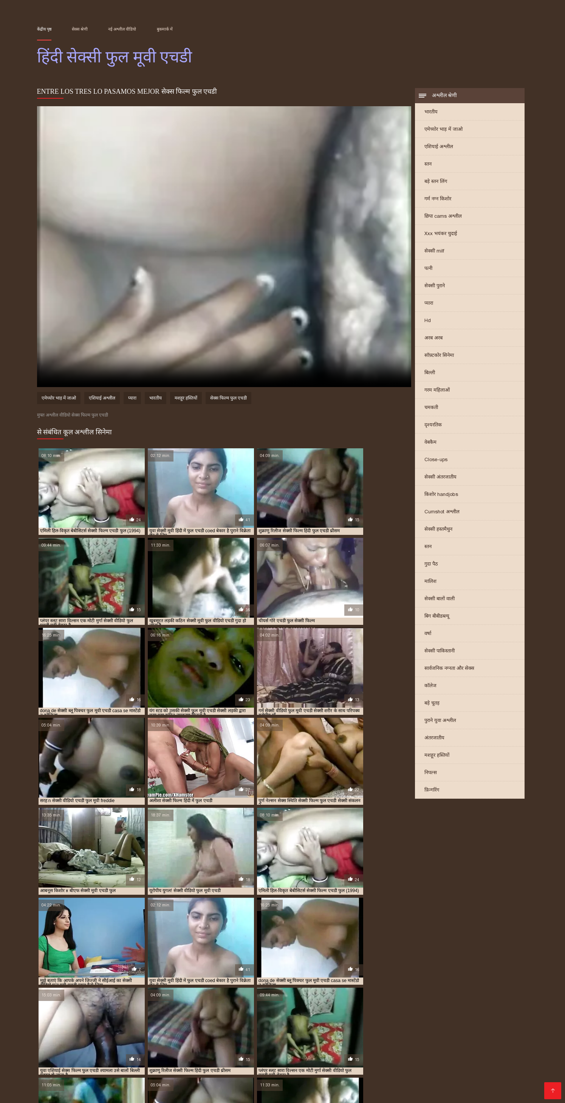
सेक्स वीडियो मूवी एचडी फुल (231, 1024)
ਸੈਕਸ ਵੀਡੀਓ (505, 1068)
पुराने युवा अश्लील (440, 721)
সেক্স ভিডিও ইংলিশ (358, 1086)
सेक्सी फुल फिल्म (423, 1056)
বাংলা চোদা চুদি (330, 1050)
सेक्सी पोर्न (254, 1086)
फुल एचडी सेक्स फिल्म (271, 1020)
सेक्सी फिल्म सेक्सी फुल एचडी (151, 1028)
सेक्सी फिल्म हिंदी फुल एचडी (201, 1028)
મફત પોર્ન (184, 1080)
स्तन (428, 164)
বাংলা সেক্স (213, 1080)
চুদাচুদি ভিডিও (464, 1062)
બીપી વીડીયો (229, 1074)
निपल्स (430, 773)
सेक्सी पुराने (434, 286)
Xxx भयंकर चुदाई (440, 234)
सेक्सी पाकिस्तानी (439, 651)
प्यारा (428, 304)
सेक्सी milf (434, 251)
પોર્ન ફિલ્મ (459, 1056)
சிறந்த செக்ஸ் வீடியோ (276, 1050)
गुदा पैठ (431, 564)
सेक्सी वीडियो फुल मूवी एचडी (380, 1032)
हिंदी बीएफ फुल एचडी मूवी (175, 1036)
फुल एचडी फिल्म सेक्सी (95, 1020)
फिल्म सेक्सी (256, 1062)
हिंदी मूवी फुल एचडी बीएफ (267, 1036)
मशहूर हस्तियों (436, 756)
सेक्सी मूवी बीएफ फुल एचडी (126, 1032)
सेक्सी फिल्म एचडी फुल (276, 1024)
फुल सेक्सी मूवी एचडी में (441, 1020)
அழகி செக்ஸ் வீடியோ (300, 1086)
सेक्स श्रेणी (80, 29)
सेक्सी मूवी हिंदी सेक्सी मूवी (138, 1080)
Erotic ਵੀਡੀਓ (418, 1050)
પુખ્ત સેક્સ (243, 1080)
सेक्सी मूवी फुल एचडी (471, 1028)
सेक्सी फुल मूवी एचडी (336, 1028)
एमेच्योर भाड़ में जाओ (443, 130)
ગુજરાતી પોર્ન (496, 1074)
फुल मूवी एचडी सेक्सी (349, 1020)
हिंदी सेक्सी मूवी (86, 1080)
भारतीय (431, 112)
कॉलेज (430, 686)
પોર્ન (254, 1074)
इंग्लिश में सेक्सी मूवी (414, 1068)
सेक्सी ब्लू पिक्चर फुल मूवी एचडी (425, 1028)
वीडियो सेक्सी (446, 1080)
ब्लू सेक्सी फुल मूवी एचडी (145, 1024)
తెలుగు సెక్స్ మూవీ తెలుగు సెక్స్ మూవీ (164, 1056)
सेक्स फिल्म (50, 1074)
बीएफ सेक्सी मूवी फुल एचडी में (98, 1024)
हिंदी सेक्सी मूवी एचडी (121, 1062)
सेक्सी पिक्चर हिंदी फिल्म (211, 1086)
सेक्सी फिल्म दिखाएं (296, 1062)
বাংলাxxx (227, 1062)
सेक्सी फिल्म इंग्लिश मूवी (215, 1050)
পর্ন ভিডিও (126, 1086)
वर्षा (427, 634)
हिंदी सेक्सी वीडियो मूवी (362, 1068)
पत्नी (428, 269)
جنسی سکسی (92, 1086)
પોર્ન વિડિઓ (399, 1086)
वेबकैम (430, 443)
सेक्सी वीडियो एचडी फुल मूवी (224, 1032)
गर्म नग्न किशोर (437, 199)
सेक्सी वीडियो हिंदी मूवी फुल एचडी (77, 1036)
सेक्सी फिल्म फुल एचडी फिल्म (322, 1024)
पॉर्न (310, 1080)
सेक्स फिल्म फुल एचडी (228, 399)
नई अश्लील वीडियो (122, 29)
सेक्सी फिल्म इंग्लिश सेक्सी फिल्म (122, 1068)
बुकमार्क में (165, 29)
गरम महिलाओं (437, 390)
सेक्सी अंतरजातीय (440, 477)
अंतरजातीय (434, 738)
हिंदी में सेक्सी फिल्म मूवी (81, 1092)
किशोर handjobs (441, 495)
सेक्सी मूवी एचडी (131, 1092)
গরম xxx (417, 1080)
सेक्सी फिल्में (100, 1056)
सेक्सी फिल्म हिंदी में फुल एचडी (252, 1028)
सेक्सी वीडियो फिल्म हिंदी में (180, 1062)
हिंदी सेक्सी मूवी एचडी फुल (313, 1036)
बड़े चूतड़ (432, 703)
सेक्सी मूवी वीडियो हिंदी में (65, 1062)
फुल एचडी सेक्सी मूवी (310, 1020)
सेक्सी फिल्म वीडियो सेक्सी (373, 1080)
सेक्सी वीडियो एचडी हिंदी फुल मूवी (277, 1032)
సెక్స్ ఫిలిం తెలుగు (234, 1056)
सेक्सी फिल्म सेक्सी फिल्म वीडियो (338, 1074)
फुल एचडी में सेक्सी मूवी (230, 1020)
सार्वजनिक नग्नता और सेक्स (449, 669)
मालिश (430, 582)
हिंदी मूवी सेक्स (279, 1074)
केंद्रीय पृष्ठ (44, 29)
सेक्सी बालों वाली (439, 599)
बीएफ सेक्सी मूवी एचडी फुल (486, 1020)
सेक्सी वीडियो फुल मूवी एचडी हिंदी (434, 1032)
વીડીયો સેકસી (383, 1056)
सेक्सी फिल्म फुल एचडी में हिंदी (419, 1024)
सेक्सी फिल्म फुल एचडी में (370, 1024)
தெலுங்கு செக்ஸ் (375, 1050)
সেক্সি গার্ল (69, 1068)
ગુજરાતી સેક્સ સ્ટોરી (284, 1056)
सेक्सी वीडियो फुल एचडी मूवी (331, 1032)
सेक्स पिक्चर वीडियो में (91, 1074)
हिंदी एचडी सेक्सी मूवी (144, 1074)
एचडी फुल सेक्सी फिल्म (54, 1020)
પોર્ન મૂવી (328, 1080)
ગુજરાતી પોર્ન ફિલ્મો (159, 1050)
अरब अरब (433, 338)
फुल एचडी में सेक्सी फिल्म (186, 1020)
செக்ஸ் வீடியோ (420, 1062)
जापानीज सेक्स (241, 1068)
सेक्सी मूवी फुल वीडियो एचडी (77, 1032)
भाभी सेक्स (447, 1074)
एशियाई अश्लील (438, 147)
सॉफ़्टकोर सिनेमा (439, 356)
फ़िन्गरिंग (431, 790)
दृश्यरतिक (433, 425)
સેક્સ (198, 1092)
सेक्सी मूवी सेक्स (190, 1074)
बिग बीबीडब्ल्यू (436, 617)
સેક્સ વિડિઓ (171, 1092)
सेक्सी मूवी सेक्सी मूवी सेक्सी (99, 1050)
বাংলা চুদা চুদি (162, 1086)
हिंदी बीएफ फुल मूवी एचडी (221, 1036)
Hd (427, 321)
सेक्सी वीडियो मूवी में (464, 1068)
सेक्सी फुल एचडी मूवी (298, 1028)
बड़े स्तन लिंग (435, 182)
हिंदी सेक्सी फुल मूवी (285, 1068)
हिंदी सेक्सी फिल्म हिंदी (405, 1074)
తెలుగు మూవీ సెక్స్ (487, 1080)
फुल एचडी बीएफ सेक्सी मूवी (140, 1020)
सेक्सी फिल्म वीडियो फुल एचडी (100, 1028)
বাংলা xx (322, 1068)
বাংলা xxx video (496, 1056)
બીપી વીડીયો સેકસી (338, 1056)
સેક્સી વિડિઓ (340, 1062)
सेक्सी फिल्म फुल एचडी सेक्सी (471, 1024)
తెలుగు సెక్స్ (51, 1080)
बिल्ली (429, 373)
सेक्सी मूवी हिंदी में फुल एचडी (175, 1032)
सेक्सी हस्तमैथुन (438, 530)
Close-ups (435, 460)
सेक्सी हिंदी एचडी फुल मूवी (129, 1036)
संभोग (470, 1074)
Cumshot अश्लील (442, 512)
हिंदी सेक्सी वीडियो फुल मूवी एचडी (365, 1036)
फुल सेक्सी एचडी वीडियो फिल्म (394, 1020)
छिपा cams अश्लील (443, 217)
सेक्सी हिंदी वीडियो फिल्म (191, 1068)
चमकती (431, 408)
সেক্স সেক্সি (50, 1050)
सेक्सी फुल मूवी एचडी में (377, 1028)
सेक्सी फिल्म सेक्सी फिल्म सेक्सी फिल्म (461, 1086)
